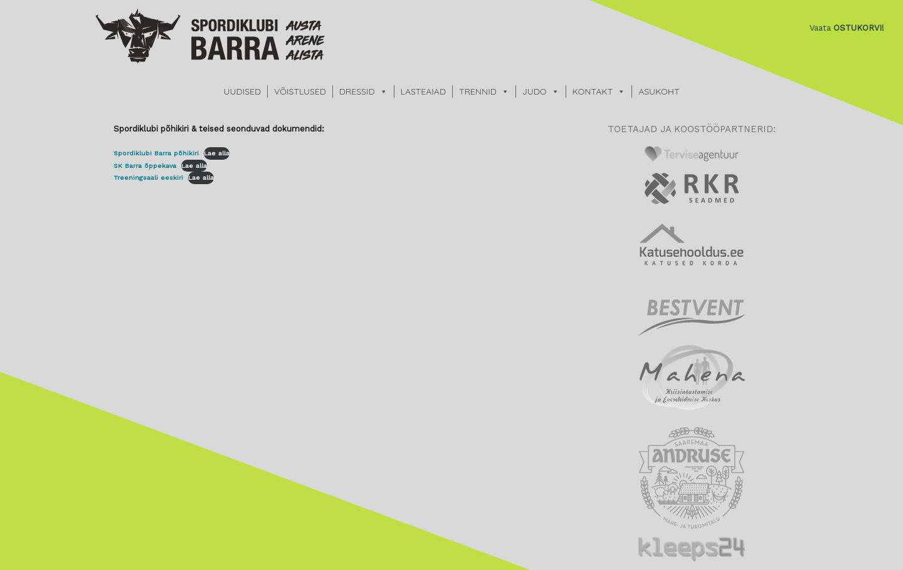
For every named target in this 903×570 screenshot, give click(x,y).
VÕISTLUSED (300, 91)
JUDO (534, 91)
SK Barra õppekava (145, 166)
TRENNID (478, 91)
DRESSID (357, 91)
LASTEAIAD (423, 91)
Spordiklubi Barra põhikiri (156, 153)
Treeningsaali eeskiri (148, 178)
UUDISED (242, 91)
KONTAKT (593, 91)
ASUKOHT (658, 91)
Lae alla (217, 153)
